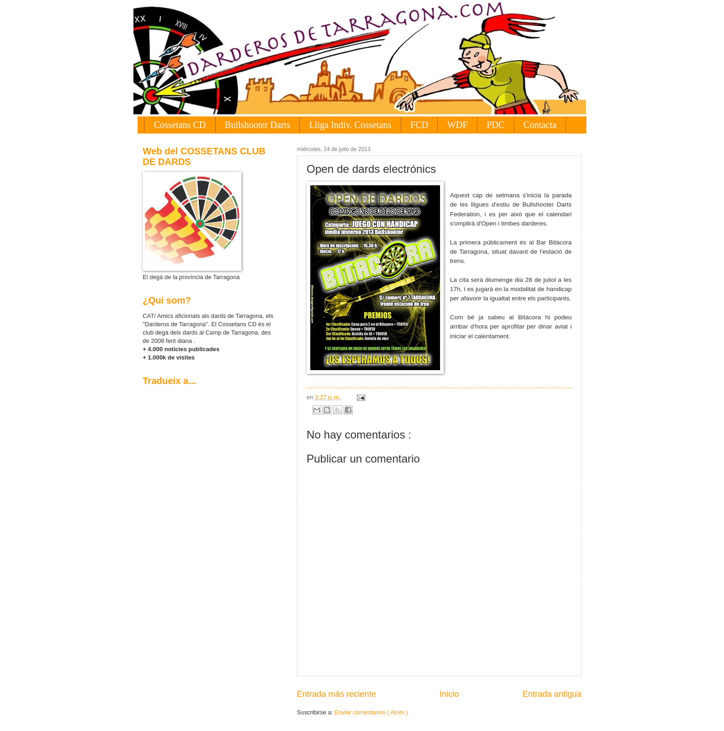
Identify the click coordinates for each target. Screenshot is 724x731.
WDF (457, 125)
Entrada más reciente (336, 694)
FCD (419, 125)
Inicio (449, 694)
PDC (496, 125)
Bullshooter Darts (257, 125)
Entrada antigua (552, 694)
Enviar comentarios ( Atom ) (371, 712)
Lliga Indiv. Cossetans (350, 125)
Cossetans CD (180, 125)
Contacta (540, 125)
